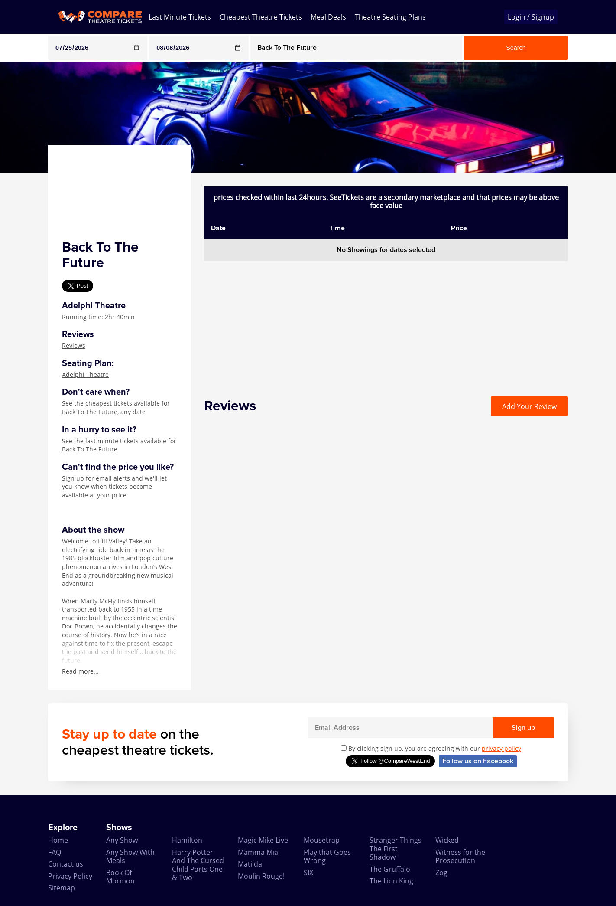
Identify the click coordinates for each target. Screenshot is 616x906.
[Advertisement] (386, 322)
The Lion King (391, 881)
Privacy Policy (70, 876)
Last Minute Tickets (180, 17)
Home (58, 840)
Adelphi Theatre (85, 374)
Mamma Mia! (259, 852)
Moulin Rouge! (261, 876)
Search (516, 47)
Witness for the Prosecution (460, 856)
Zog (441, 872)
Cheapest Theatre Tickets (261, 17)
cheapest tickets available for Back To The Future (116, 407)
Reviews (73, 345)
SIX (308, 872)
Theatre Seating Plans (390, 17)
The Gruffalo (390, 869)
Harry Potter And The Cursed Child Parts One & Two (198, 864)
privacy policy (501, 748)
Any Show (122, 840)
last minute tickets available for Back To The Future (119, 445)
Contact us (65, 864)
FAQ (54, 852)
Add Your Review (529, 406)
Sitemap (61, 888)
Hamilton (187, 840)
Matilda (250, 864)
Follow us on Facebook (477, 761)
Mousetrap (322, 840)
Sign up (523, 727)
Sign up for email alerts (96, 478)
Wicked (447, 840)
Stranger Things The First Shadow (395, 848)
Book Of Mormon (120, 877)
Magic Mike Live (263, 840)
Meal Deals (328, 17)
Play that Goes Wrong (327, 856)
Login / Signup (531, 17)
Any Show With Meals (130, 856)
